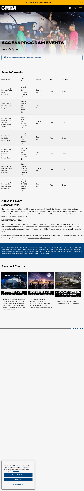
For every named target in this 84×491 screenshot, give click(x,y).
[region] (18, 475)
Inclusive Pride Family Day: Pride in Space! (6, 138)
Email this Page (17, 49)
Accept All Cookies (18, 474)
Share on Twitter (13, 49)
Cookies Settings (18, 484)
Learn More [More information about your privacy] (16, 471)
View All (77, 328)
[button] (75, 8)
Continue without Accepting (26, 462)
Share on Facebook (10, 49)
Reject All (18, 479)
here (49, 2)
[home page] (8, 8)
